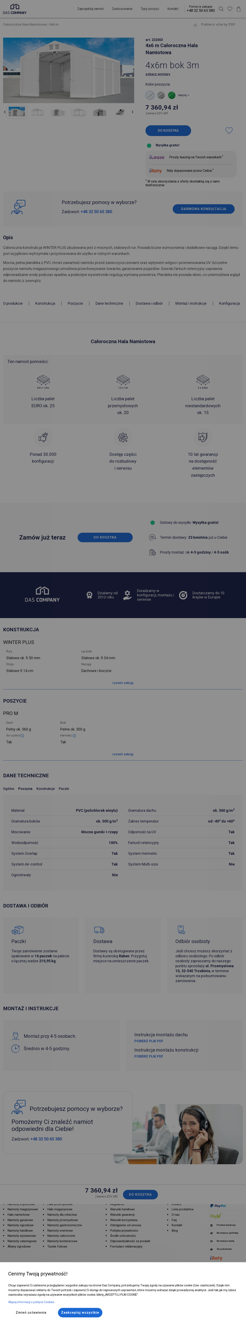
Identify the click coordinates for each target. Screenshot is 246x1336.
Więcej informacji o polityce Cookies (31, 1302)
